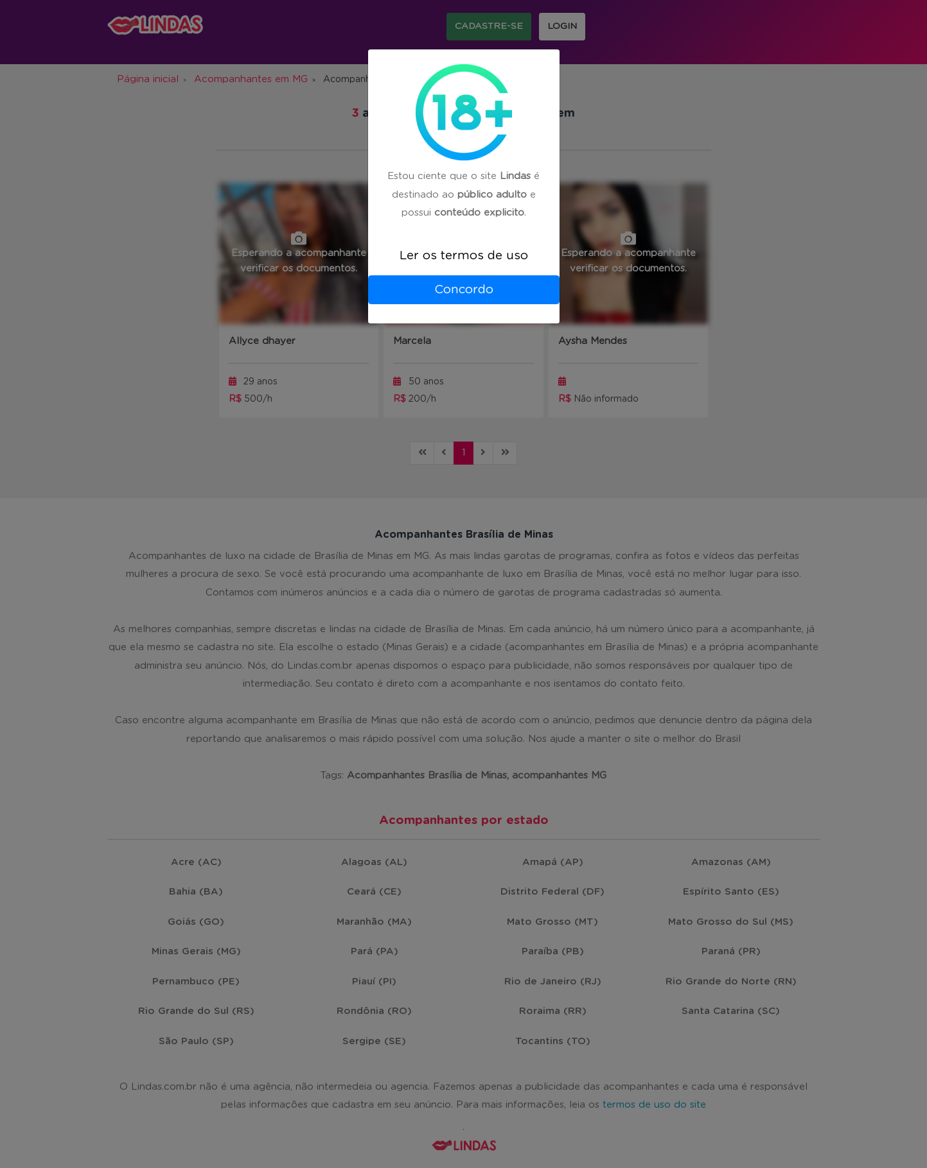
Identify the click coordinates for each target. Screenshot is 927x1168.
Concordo (463, 290)
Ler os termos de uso (464, 256)
